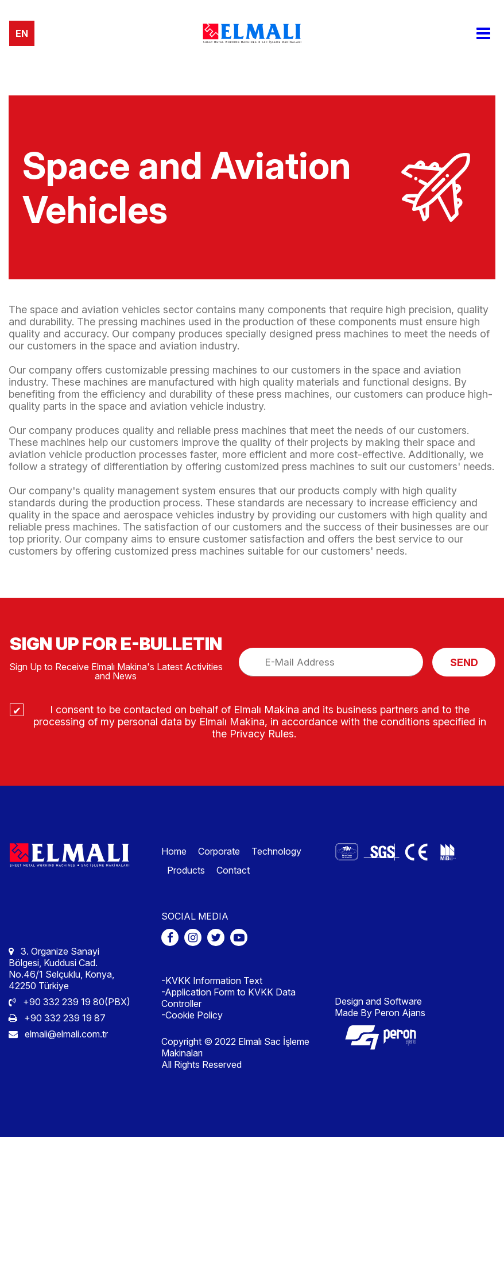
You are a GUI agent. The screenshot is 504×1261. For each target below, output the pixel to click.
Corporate (219, 851)
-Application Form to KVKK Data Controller (228, 997)
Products (186, 870)
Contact (233, 870)
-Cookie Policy (192, 1015)
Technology (276, 851)
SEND (464, 662)
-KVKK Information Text (211, 980)
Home (174, 851)
